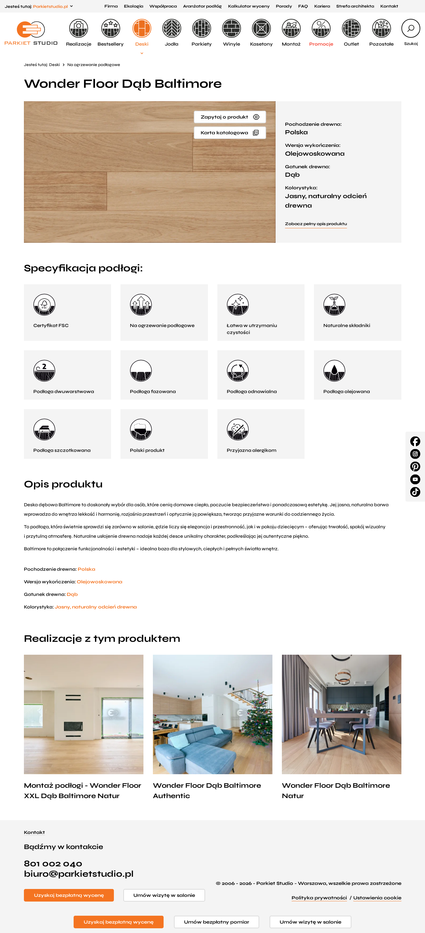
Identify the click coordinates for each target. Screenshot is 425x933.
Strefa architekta (355, 6)
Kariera (322, 6)
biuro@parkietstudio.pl (79, 874)
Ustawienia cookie (377, 898)
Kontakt (389, 6)
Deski (141, 33)
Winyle (231, 33)
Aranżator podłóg (202, 6)
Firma (111, 6)
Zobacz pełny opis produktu (316, 223)
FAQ (303, 6)
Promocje (321, 33)
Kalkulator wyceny (249, 6)
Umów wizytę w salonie (164, 895)
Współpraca (163, 6)
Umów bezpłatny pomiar (216, 922)
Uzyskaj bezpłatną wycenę (69, 895)
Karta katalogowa (224, 133)
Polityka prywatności (319, 898)
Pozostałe (381, 33)
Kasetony (261, 33)
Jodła (171, 33)
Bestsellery (111, 33)
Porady (284, 6)
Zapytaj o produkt (224, 117)
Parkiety (202, 33)
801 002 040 (53, 863)
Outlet (351, 33)
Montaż (291, 33)
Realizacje (78, 33)
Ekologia (133, 6)
